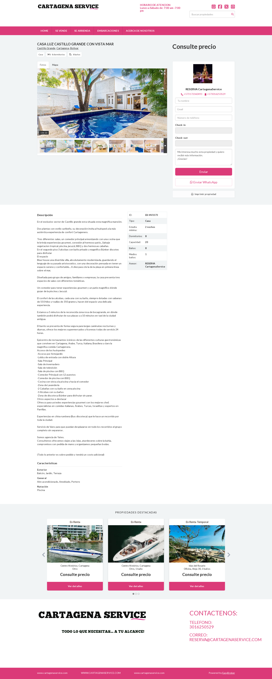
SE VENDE (61, 30)
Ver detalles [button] (75, 586)
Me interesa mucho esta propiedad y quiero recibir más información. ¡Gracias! (203, 157)
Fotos (43, 64)
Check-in (180, 124)
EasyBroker (228, 672)
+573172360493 (193, 93)
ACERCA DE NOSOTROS (140, 30)
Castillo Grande (46, 48)
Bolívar (74, 48)
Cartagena (63, 48)
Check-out (181, 137)
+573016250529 (216, 93)
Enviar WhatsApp (203, 182)
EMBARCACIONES (108, 30)
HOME (44, 30)
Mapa (55, 64)
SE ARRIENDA (82, 30)
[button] (42, 555)
